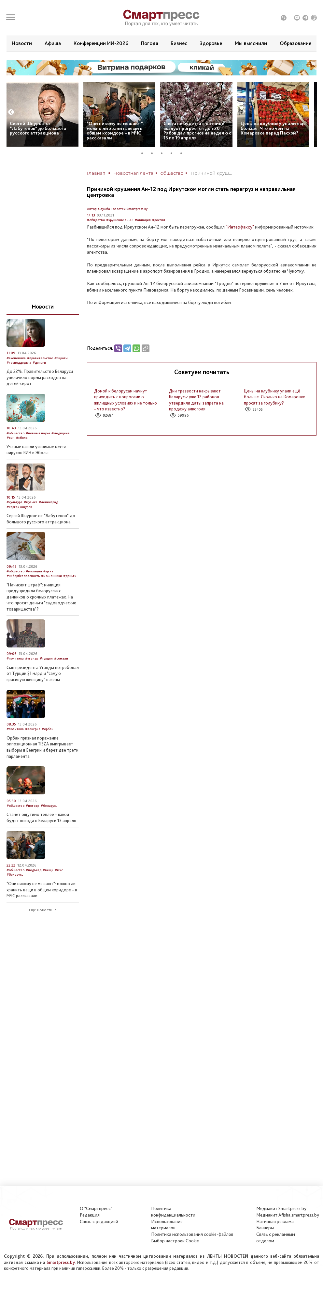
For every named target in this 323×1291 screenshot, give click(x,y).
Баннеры (265, 1228)
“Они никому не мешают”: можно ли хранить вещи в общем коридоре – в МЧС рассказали (115, 130)
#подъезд (33, 870)
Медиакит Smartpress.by (281, 1208)
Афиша (53, 43)
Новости (22, 43)
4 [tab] (174, 153)
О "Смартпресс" (96, 1208)
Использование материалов (167, 1225)
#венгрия (32, 729)
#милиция (34, 571)
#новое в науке (38, 433)
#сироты (61, 358)
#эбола (22, 438)
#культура (14, 502)
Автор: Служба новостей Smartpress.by (117, 209)
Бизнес (179, 43)
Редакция (90, 1215)
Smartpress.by (61, 1262)
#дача (48, 571)
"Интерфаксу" (240, 227)
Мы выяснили (251, 43)
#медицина (60, 433)
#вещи (48, 870)
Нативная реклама (275, 1221)
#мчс (59, 870)
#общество (96, 220)
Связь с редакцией (99, 1221)
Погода (149, 43)
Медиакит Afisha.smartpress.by (287, 1215)
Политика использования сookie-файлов (192, 1234)
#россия (158, 220)
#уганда (31, 658)
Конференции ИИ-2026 (101, 43)
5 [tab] (183, 153)
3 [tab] (164, 153)
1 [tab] (144, 153)
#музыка (30, 502)
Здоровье (211, 43)
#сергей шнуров (19, 507)
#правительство (40, 358)
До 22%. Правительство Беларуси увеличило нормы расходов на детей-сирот (40, 377)
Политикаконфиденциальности (173, 1211)
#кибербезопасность (23, 576)
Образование (295, 43)
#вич (11, 438)
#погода (32, 806)
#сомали (61, 658)
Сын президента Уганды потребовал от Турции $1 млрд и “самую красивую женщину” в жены (43, 673)
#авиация (143, 220)
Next (311, 112)
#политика (15, 658)
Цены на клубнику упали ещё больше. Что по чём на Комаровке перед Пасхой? (273, 128)
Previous (11, 112)
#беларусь (49, 806)
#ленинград (48, 502)
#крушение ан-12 (119, 220)
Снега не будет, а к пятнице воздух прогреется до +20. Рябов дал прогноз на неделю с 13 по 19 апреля (197, 130)
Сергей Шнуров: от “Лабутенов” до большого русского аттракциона (38, 128)
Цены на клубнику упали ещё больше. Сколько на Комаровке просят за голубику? (274, 397)
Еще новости (40, 910)
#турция (46, 658)
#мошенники (51, 576)
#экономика (16, 358)
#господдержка (19, 362)
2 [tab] (154, 153)
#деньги (39, 362)
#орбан (47, 729)
